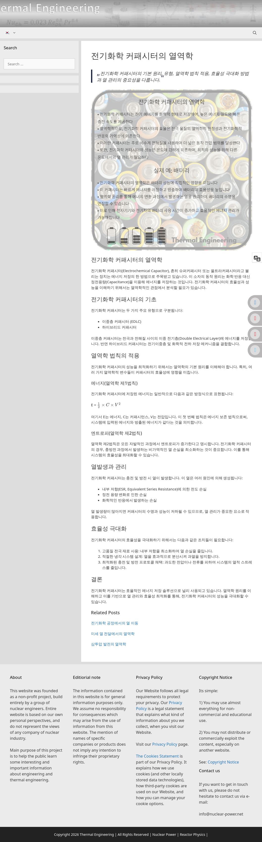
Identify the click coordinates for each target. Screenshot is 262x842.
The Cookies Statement (157, 756)
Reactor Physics (192, 834)
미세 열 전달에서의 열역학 (113, 633)
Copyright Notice (223, 762)
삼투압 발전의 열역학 (108, 643)
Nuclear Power (164, 834)
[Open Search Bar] (254, 32)
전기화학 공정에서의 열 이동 (115, 622)
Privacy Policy (164, 744)
